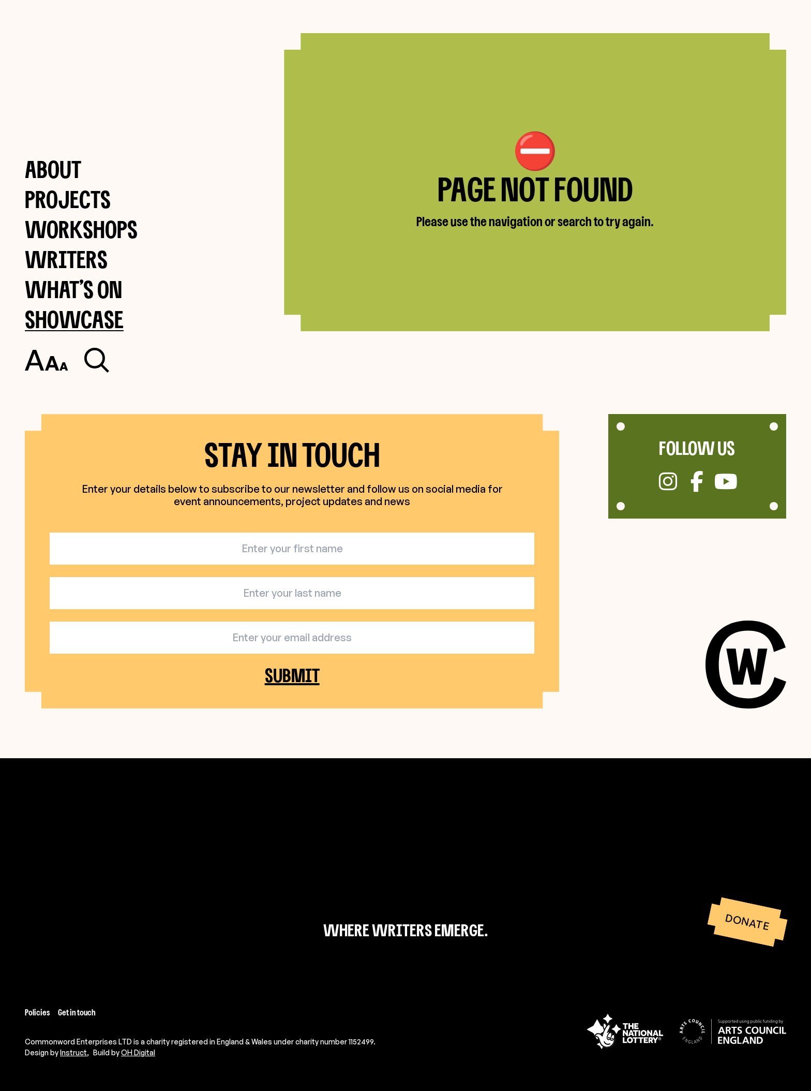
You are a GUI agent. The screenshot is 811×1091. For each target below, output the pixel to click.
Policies (37, 1012)
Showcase (74, 319)
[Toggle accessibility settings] (46, 360)
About (53, 169)
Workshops (81, 229)
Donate (747, 922)
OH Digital (138, 1052)
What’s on (73, 289)
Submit (292, 675)
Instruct (73, 1052)
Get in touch (77, 1012)
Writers (66, 259)
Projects (68, 199)
